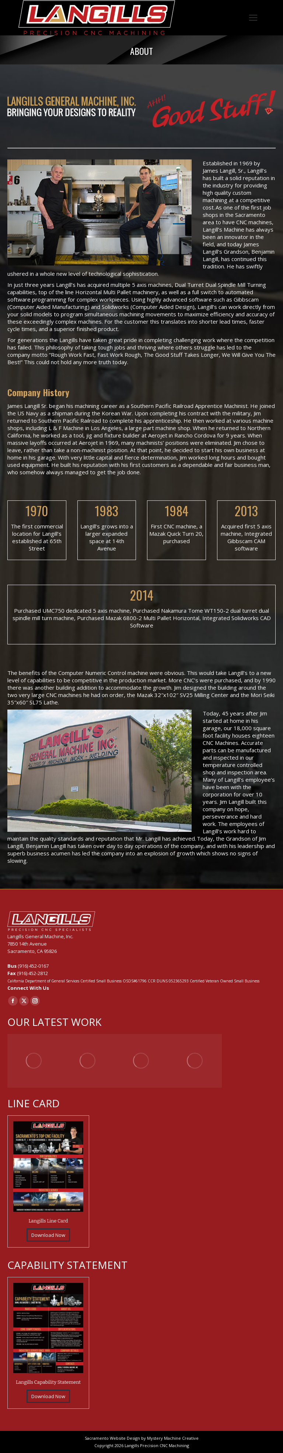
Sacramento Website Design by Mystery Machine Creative (142, 1438)
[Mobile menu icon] (253, 17)
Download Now (48, 1235)
